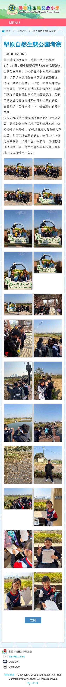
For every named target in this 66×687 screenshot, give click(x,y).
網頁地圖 (9, 674)
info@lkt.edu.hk (17, 656)
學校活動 (22, 31)
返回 (33, 620)
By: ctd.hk (33, 683)
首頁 (8, 31)
